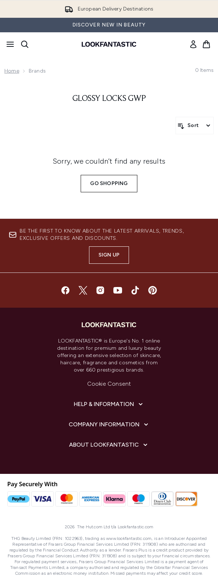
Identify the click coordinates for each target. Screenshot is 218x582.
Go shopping (109, 183)
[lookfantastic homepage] (109, 44)
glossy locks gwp (109, 98)
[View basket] (206, 44)
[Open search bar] (24, 44)
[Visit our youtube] (117, 290)
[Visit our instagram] (100, 290)
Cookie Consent (109, 383)
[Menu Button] (10, 44)
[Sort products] (194, 125)
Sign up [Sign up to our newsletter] (109, 255)
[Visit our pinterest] (152, 290)
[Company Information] (109, 424)
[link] (193, 44)
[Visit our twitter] (83, 290)
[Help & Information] (109, 404)
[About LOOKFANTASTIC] (109, 444)
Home (11, 71)
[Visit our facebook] (65, 290)
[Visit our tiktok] (135, 290)
